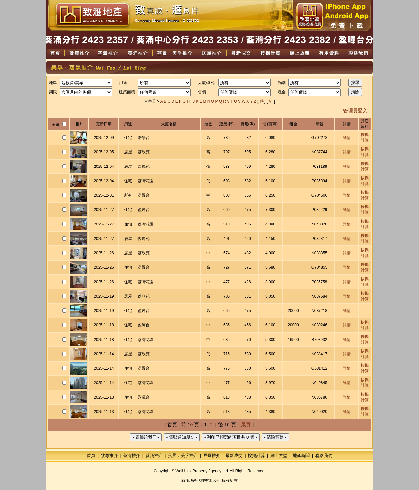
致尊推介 (109, 455)
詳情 (347, 137)
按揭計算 (256, 455)
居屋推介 (211, 455)
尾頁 (246, 424)
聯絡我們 (323, 455)
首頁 (91, 455)
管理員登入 (355, 110)
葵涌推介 (154, 455)
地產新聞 (301, 455)
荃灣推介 (131, 455)
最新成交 (234, 455)
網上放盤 (278, 455)
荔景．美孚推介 (183, 455)
